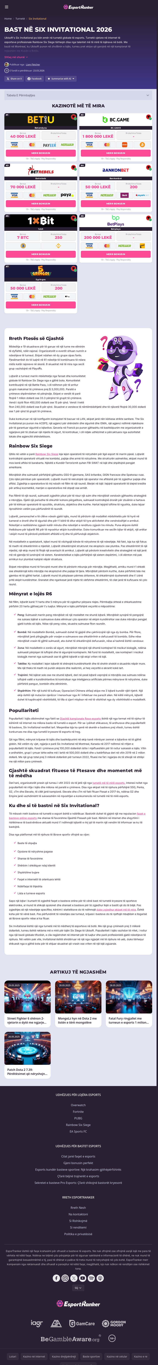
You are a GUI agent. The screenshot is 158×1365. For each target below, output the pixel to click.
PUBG (78, 1118)
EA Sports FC (78, 1131)
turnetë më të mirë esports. (109, 782)
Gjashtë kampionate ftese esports (80, 718)
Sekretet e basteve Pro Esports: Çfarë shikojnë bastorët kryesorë (78, 1183)
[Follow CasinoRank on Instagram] (65, 1278)
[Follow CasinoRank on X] (74, 1278)
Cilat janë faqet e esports (78, 1156)
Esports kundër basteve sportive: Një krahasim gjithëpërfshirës (78, 1170)
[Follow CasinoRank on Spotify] (91, 1278)
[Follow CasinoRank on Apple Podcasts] (100, 1278)
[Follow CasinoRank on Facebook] (56, 1278)
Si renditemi (78, 1227)
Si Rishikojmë (78, 1221)
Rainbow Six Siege (46, 454)
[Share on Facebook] (34, 79)
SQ (78, 1288)
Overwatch (78, 1105)
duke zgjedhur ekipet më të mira (116, 909)
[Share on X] (14, 79)
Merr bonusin (40, 153)
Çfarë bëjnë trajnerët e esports (78, 1176)
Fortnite (78, 1112)
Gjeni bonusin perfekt (78, 1163)
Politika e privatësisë (78, 1234)
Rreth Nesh (78, 1208)
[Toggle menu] (6, 7)
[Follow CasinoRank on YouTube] (82, 1278)
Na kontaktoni (78, 1214)
